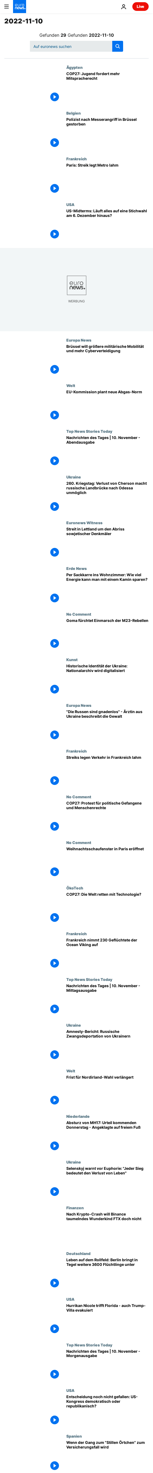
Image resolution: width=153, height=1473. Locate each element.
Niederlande (78, 1116)
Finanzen (75, 1207)
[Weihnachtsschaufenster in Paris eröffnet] (107, 863)
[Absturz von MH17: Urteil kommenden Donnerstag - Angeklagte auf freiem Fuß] (107, 1137)
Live (140, 6)
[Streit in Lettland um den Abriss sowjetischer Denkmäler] (107, 543)
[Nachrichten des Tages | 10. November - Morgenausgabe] (107, 1365)
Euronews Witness (84, 522)
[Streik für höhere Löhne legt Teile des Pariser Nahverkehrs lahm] (107, 179)
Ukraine (73, 477)
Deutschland (78, 1253)
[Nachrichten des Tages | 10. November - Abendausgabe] (107, 451)
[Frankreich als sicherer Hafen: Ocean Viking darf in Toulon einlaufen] (107, 954)
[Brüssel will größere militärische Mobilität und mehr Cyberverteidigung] (107, 360)
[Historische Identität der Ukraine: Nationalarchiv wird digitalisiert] (107, 680)
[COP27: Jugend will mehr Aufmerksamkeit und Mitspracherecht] (107, 88)
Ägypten (74, 67)
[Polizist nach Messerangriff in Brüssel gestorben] (107, 133)
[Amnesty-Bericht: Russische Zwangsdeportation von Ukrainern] (107, 1045)
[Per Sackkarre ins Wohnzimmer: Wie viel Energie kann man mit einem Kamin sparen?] (107, 589)
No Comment (78, 614)
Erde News (76, 568)
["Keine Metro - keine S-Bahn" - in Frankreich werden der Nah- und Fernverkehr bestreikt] (107, 771)
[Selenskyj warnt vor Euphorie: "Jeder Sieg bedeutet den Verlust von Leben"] (107, 1182)
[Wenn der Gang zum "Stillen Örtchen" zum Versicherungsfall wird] (107, 1456)
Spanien (74, 1436)
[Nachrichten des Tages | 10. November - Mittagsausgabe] (107, 1000)
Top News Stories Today (89, 431)
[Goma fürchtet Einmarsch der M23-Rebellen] (107, 634)
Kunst (72, 659)
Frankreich (76, 158)
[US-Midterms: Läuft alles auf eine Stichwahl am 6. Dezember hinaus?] (107, 225)
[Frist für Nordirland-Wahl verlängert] (107, 1091)
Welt (70, 385)
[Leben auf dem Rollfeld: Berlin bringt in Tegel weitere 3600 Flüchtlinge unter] (107, 1274)
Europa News (78, 340)
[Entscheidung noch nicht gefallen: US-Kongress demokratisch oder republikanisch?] (107, 1411)
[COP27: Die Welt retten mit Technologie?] (107, 908)
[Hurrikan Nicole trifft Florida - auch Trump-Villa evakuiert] (107, 1319)
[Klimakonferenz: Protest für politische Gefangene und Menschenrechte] (107, 817)
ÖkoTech (74, 888)
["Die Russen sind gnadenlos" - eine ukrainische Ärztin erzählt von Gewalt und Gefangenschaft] (107, 726)
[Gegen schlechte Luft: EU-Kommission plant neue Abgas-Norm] (107, 406)
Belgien (73, 113)
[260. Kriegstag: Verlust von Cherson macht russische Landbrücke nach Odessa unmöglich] (107, 497)
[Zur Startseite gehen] (19, 6)
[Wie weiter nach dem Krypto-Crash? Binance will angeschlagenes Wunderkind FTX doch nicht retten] (107, 1228)
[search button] (117, 46)
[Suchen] (76, 46)
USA (70, 204)
